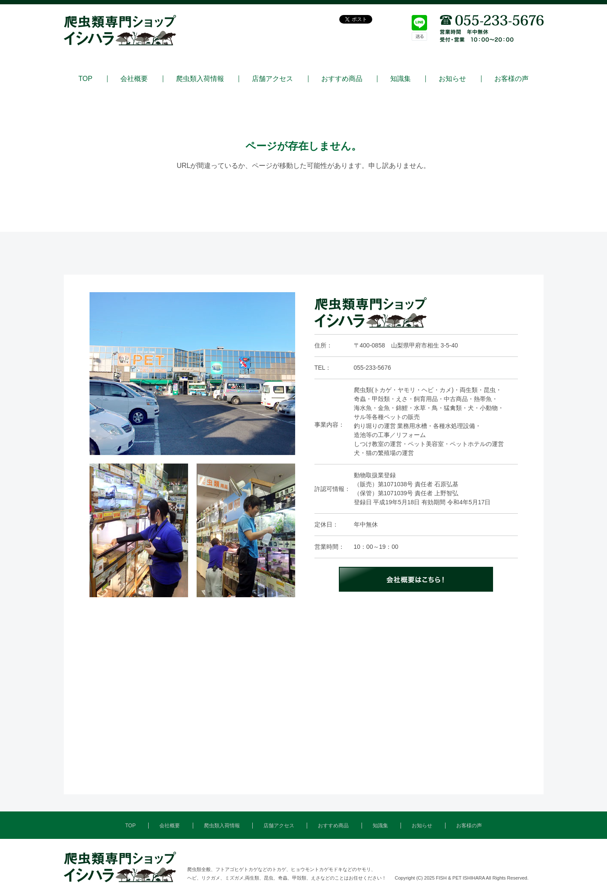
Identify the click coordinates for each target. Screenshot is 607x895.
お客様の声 (511, 78)
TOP (85, 78)
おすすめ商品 (341, 78)
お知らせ (452, 78)
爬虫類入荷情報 (200, 78)
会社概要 (134, 78)
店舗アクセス (272, 78)
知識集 (400, 78)
